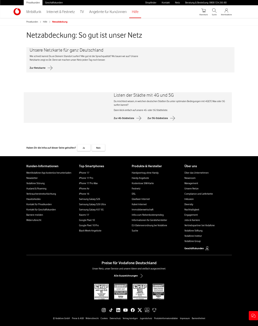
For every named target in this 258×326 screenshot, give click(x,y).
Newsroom (190, 178)
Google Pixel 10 (87, 220)
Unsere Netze (191, 188)
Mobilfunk (33, 11)
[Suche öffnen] (214, 11)
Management (191, 183)
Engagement (191, 214)
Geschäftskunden (54, 2)
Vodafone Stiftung (193, 230)
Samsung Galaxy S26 (89, 199)
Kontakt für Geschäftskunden (41, 209)
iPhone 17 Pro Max (88, 183)
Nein (98, 147)
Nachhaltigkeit (191, 209)
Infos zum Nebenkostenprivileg (148, 214)
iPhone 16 (84, 193)
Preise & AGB (78, 318)
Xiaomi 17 (84, 214)
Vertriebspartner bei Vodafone (199, 225)
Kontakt (166, 2)
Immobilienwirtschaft (142, 209)
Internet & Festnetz (61, 11)
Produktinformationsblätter (166, 318)
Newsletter (32, 178)
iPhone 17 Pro (86, 178)
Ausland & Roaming (36, 188)
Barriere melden (34, 214)
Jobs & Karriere (192, 220)
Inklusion (189, 199)
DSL (134, 193)
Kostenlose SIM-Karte (143, 183)
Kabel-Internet (139, 204)
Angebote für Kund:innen (108, 11)
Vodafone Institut (193, 235)
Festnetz (136, 188)
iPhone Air (84, 188)
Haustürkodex (33, 199)
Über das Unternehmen (196, 172)
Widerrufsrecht (33, 220)
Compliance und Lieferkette (198, 193)
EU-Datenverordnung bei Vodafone (149, 225)
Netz (177, 2)
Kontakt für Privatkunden (39, 204)
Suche (135, 230)
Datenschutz (115, 318)
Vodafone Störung (35, 183)
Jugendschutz (146, 318)
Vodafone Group (192, 241)
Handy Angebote (140, 178)
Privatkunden (33, 2)
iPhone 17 (84, 172)
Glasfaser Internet (141, 199)
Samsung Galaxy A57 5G (91, 209)
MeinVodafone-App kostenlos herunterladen (48, 172)
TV (82, 11)
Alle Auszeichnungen (129, 275)
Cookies (104, 318)
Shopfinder (150, 2)
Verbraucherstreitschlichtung (41, 193)
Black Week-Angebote (90, 230)
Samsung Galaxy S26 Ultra (92, 204)
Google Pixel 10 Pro (89, 225)
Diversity (188, 204)
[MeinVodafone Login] (226, 11)
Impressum (185, 318)
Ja (84, 147)
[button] (253, 315)
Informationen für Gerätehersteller (149, 220)
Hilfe (135, 11)
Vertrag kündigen (130, 318)
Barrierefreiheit (198, 318)
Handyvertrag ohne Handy (145, 172)
